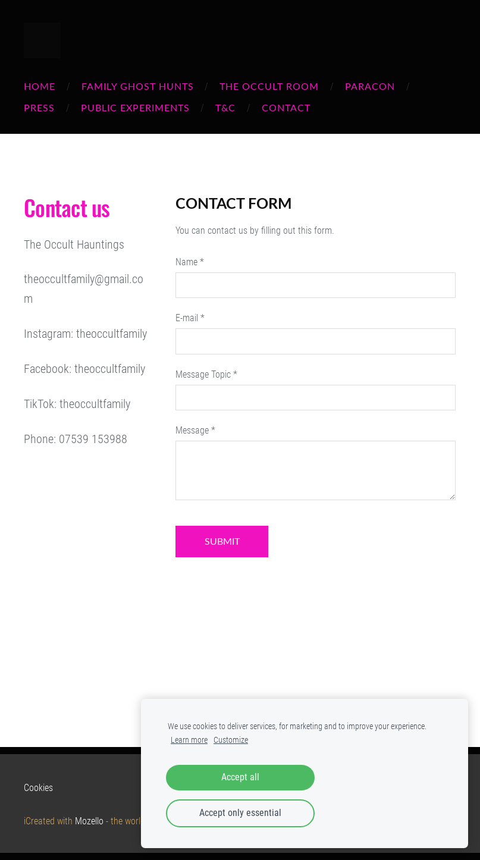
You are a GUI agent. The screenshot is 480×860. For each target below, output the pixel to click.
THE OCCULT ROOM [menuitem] (269, 86)
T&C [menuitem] (225, 107)
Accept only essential (240, 812)
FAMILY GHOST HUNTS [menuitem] (137, 86)
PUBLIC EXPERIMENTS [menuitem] (135, 107)
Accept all (240, 777)
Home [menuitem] (39, 86)
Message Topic (206, 374)
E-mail (190, 318)
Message (195, 430)
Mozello (89, 821)
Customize (231, 740)
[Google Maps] (88, 573)
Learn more (189, 740)
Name (189, 262)
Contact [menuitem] (286, 107)
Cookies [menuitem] (38, 787)
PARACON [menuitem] (370, 86)
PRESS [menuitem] (39, 107)
